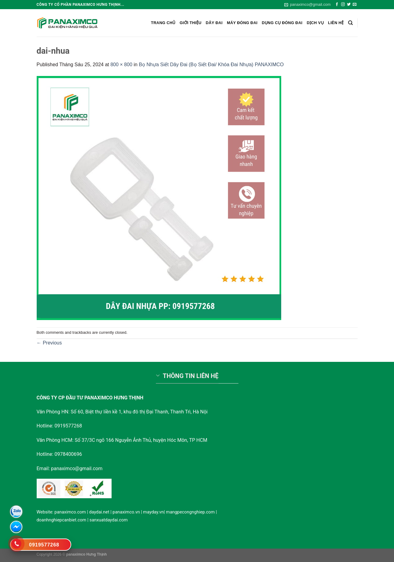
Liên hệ (336, 22)
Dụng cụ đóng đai (282, 22)
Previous (49, 342)
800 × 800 (121, 64)
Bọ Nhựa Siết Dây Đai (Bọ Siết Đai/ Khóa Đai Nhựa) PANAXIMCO (211, 64)
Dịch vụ (315, 22)
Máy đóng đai (242, 22)
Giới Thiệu (190, 22)
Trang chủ (163, 22)
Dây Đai (214, 22)
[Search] (350, 23)
